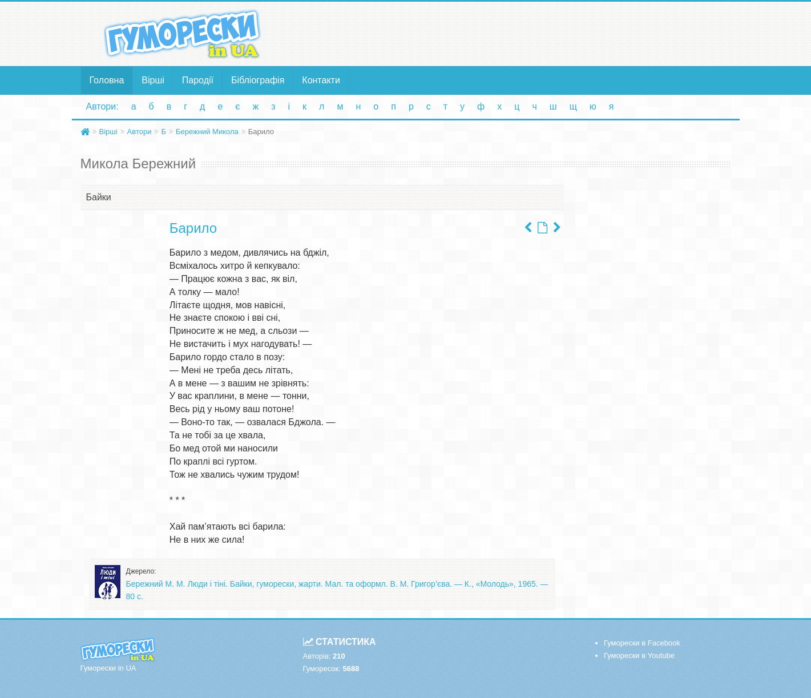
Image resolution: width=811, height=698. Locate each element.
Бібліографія (257, 80)
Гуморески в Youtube (639, 655)
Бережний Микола (207, 131)
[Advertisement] (517, 33)
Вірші (153, 80)
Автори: (102, 106)
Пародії (197, 80)
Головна (107, 80)
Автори (139, 131)
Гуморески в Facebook (642, 643)
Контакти (321, 80)
